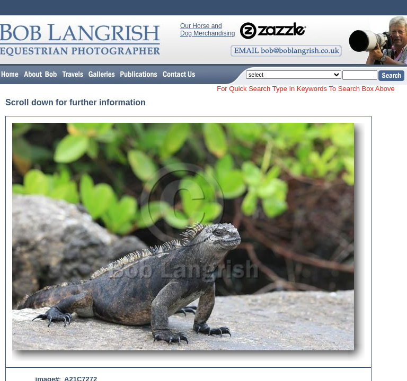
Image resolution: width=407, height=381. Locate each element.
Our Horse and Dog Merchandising (207, 29)
